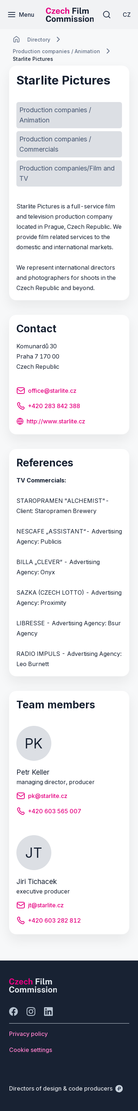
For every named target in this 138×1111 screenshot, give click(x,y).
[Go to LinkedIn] (48, 1011)
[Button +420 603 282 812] (48, 921)
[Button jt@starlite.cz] (40, 906)
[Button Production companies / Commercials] (69, 144)
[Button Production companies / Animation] (69, 115)
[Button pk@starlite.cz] (41, 796)
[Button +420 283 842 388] (48, 407)
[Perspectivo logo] (33, 990)
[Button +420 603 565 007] (48, 812)
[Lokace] (38, 39)
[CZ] (126, 14)
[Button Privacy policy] (28, 1033)
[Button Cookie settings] (30, 1049)
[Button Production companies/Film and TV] (69, 173)
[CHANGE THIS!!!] (16, 39)
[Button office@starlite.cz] (46, 391)
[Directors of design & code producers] (66, 1088)
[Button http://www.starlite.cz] (50, 422)
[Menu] (21, 14)
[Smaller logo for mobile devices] (70, 19)
